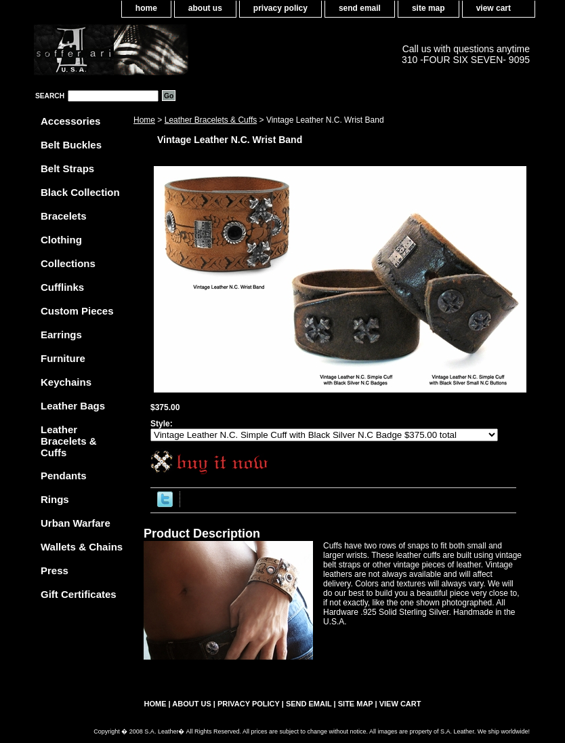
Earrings (61, 334)
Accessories (70, 121)
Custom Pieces (77, 311)
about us (205, 8)
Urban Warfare (75, 523)
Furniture (63, 358)
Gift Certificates (79, 594)
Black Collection (80, 192)
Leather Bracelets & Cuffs (211, 120)
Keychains (66, 382)
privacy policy (280, 8)
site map (428, 8)
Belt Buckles (71, 144)
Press (54, 570)
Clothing (61, 239)
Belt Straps (67, 168)
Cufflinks (62, 287)
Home (144, 120)
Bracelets (64, 216)
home (146, 8)
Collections (68, 263)
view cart (493, 8)
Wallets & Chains (82, 547)
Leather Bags (73, 405)
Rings (55, 499)
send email (360, 8)
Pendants (64, 475)
